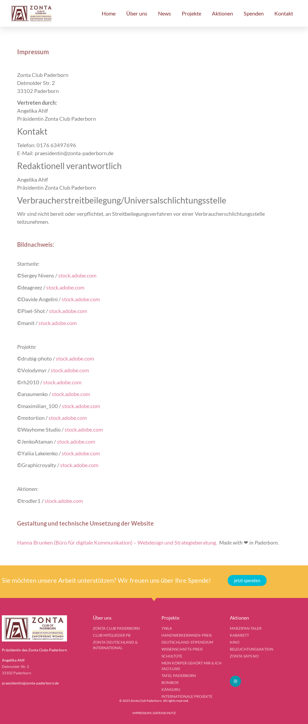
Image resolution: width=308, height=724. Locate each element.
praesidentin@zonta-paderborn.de (30, 683)
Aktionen (222, 13)
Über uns (136, 13)
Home (109, 13)
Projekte (191, 13)
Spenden (254, 13)
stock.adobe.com (77, 275)
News (164, 13)
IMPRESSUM (141, 713)
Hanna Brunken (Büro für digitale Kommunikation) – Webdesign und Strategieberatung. (117, 542)
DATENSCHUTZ (164, 713)
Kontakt (283, 13)
